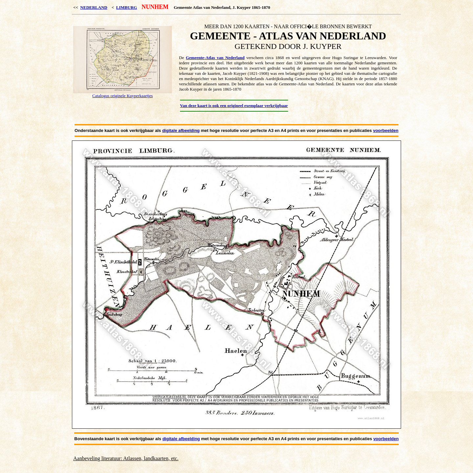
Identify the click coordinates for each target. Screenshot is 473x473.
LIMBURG (126, 7)
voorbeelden (385, 130)
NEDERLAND (93, 7)
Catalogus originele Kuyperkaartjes (122, 95)
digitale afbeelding (181, 130)
